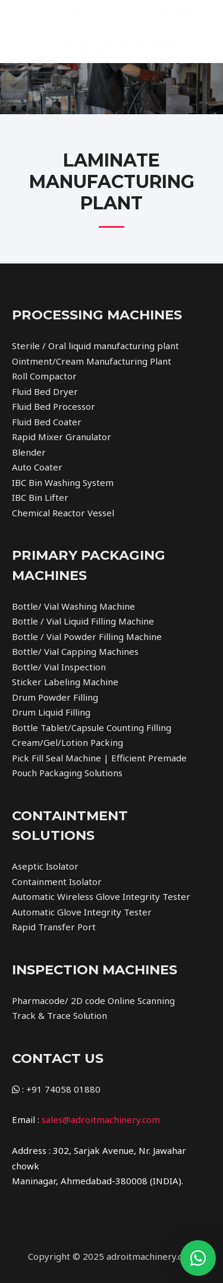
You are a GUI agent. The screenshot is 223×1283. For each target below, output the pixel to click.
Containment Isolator (57, 881)
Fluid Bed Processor (53, 406)
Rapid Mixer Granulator (61, 437)
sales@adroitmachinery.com (101, 1119)
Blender (29, 452)
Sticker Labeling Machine (65, 682)
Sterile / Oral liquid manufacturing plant (95, 346)
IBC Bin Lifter (40, 497)
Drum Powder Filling (55, 697)
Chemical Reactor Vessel (63, 513)
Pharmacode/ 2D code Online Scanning (93, 1000)
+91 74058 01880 (63, 1089)
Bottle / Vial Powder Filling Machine (87, 636)
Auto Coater (37, 467)
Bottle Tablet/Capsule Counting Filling (91, 727)
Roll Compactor (44, 376)
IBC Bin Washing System (63, 482)
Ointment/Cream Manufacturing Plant (91, 361)
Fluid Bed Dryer (45, 391)
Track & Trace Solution (59, 1015)
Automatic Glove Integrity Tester (82, 912)
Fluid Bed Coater (46, 422)
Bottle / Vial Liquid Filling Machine (83, 621)
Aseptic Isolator (45, 866)
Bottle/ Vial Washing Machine (73, 606)
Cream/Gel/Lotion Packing (67, 742)
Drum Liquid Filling (51, 712)
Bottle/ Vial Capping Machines (75, 651)
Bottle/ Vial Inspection (59, 667)
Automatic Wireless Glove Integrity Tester (101, 896)
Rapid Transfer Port (54, 927)
